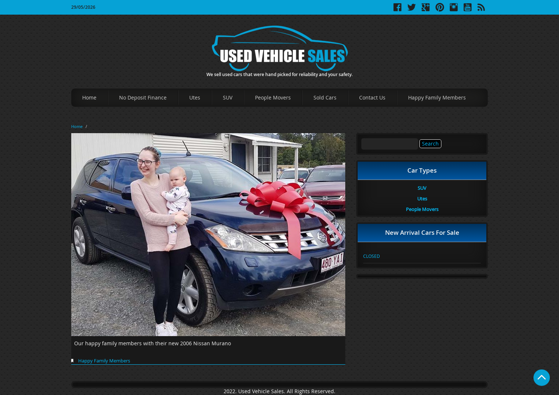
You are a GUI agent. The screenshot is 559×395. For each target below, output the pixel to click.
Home (89, 97)
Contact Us (372, 97)
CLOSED (371, 256)
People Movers (273, 97)
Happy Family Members (437, 97)
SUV (227, 97)
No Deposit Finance (143, 97)
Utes (194, 97)
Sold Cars (324, 97)
